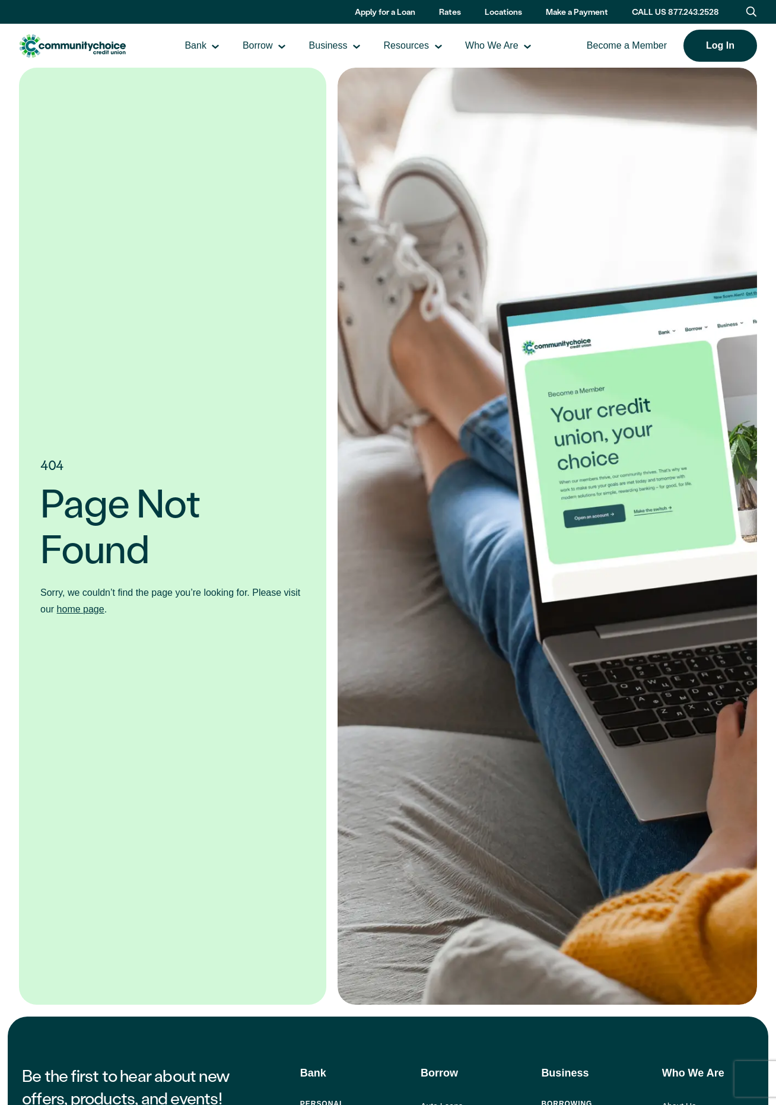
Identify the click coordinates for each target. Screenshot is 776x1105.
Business (349, 47)
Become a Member (627, 47)
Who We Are (513, 47)
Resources (427, 47)
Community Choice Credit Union (93, 46)
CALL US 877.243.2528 (675, 11)
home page (80, 610)
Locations (503, 11)
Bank (216, 47)
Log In (720, 46)
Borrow (279, 47)
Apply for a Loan (385, 11)
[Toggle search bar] (752, 12)
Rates (450, 11)
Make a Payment (577, 11)
